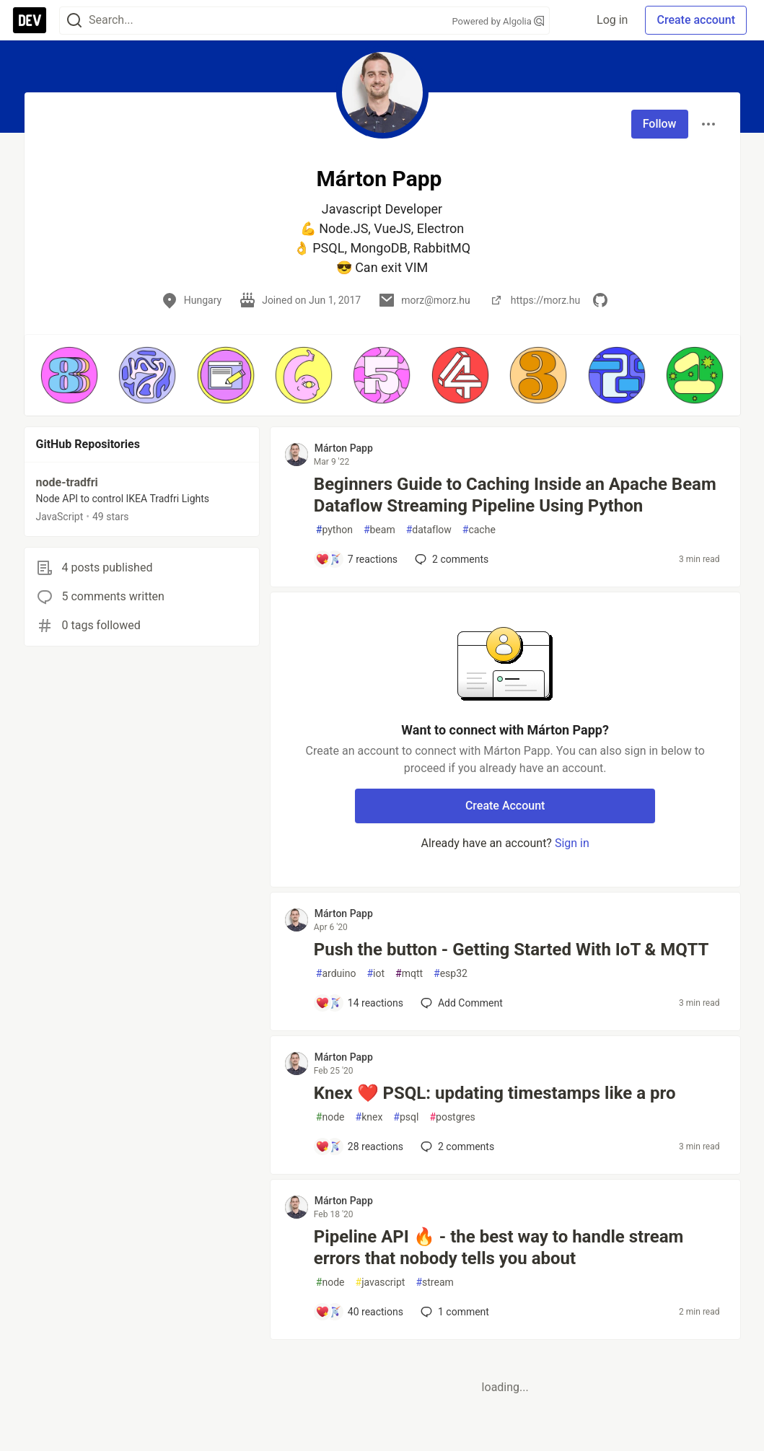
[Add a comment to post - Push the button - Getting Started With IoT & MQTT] (359, 1003)
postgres (452, 1117)
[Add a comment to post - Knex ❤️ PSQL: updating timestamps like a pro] (359, 1147)
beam (379, 530)
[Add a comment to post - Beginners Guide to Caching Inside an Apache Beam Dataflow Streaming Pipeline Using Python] (356, 559)
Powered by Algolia (498, 21)
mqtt (409, 973)
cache (479, 530)
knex (369, 1117)
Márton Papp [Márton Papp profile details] (344, 448)
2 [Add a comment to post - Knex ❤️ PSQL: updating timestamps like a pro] (456, 1146)
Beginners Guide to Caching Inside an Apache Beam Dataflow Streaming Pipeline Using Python (515, 495)
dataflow (429, 530)
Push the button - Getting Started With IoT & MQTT (511, 949)
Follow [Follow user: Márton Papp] (660, 124)
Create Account (505, 805)
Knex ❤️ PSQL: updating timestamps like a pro (495, 1093)
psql (405, 1117)
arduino (336, 973)
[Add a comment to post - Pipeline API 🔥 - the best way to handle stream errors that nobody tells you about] (359, 1312)
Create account (696, 20)
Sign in (572, 843)
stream (434, 1282)
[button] (69, 375)
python (334, 530)
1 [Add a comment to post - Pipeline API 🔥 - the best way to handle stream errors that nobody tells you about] (453, 1311)
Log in (612, 20)
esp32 (450, 973)
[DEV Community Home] (30, 20)
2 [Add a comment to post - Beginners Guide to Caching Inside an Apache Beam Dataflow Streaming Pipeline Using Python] (450, 559)
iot (375, 973)
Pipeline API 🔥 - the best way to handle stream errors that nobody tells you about (499, 1247)
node (330, 1117)
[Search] (74, 20)
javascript (380, 1282)
